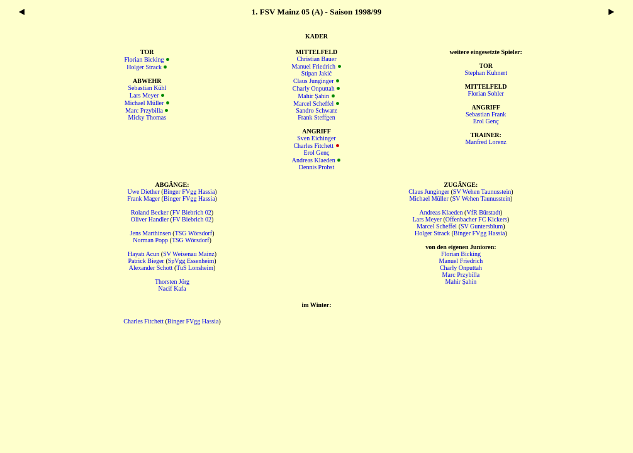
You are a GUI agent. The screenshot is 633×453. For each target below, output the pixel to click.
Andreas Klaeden (313, 160)
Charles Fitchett (313, 145)
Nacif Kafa (172, 288)
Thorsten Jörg (172, 281)
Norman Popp (150, 240)
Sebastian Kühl (147, 87)
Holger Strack (144, 67)
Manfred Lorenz (486, 141)
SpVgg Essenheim (191, 260)
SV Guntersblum (482, 226)
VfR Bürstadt (483, 212)
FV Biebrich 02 (191, 212)
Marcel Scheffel (313, 103)
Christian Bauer (316, 58)
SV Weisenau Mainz (189, 253)
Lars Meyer (144, 95)
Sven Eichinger (316, 138)
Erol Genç (317, 152)
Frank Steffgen (316, 117)
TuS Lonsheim (194, 267)
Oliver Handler (150, 219)
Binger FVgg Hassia (189, 191)
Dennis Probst (316, 167)
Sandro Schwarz (316, 110)
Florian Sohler (486, 93)
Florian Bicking (144, 59)
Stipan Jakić (316, 73)
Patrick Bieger (146, 260)
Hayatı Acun (143, 253)
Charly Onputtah (314, 88)
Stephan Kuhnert (485, 72)
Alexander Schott (151, 267)
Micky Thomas (147, 117)
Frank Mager (143, 198)
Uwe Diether (143, 191)
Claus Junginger (313, 80)
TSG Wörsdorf (194, 233)
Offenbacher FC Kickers (476, 219)
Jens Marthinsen (150, 233)
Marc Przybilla (144, 110)
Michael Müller (144, 102)
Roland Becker (150, 212)
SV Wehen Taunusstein (482, 191)
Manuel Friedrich (313, 66)
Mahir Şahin (313, 95)
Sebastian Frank (486, 114)
